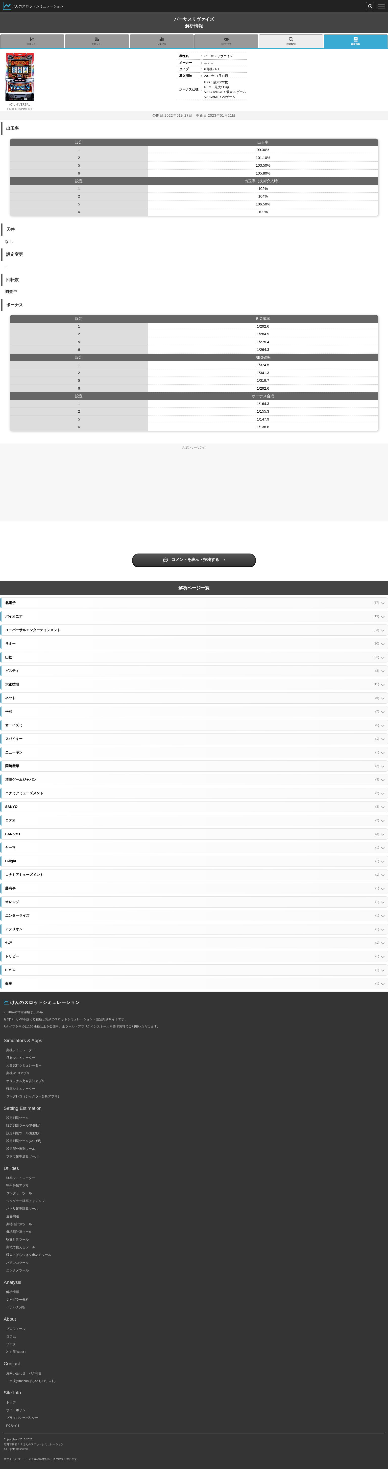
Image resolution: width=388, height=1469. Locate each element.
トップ (11, 1402)
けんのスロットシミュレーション (38, 6)
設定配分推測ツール (20, 1149)
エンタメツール (17, 1270)
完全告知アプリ (17, 1185)
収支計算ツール (17, 1239)
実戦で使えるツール (20, 1247)
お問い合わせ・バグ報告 (24, 1373)
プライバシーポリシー (22, 1418)
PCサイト (13, 1425)
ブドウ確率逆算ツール (22, 1156)
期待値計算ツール (19, 1224)
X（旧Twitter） (16, 1352)
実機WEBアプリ (18, 1073)
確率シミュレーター (20, 1089)
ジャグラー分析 (17, 1299)
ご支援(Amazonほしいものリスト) (30, 1381)
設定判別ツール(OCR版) (23, 1141)
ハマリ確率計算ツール (22, 1208)
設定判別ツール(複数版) (23, 1133)
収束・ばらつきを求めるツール (28, 1255)
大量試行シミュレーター (24, 1065)
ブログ (11, 1344)
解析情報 (12, 1292)
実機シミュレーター (20, 1050)
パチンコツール (17, 1263)
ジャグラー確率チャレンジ (25, 1201)
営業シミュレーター (20, 1058)
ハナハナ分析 (15, 1307)
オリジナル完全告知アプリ (25, 1081)
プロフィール (15, 1329)
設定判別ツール (17, 1118)
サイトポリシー (17, 1410)
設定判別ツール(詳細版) (23, 1125)
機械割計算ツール (19, 1232)
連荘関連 (12, 1216)
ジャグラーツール (19, 1193)
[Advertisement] (194, 486)
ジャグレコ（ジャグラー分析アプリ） (33, 1096)
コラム (11, 1336)
